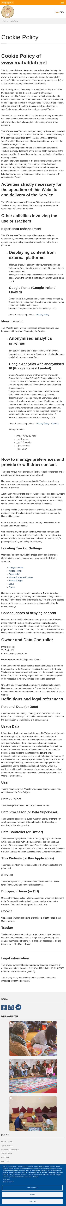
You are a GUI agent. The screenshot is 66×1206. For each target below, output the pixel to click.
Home (4, 21)
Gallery (5, 1161)
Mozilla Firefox (15, 571)
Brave (11, 584)
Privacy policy (6, 1179)
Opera (12, 587)
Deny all (32, 1194)
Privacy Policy (42, 315)
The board (6, 1153)
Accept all (32, 1201)
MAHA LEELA (6, 1141)
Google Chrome (16, 567)
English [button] (7, 2)
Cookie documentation (8, 1181)
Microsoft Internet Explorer (21, 577)
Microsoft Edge (16, 580)
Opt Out (55, 424)
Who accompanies (10, 1149)
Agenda (5, 1157)
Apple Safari (14, 574)
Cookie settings (32, 1187)
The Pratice (7, 1145)
